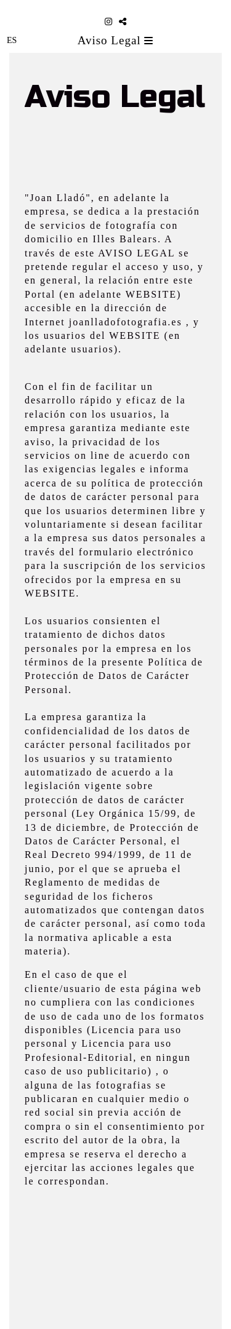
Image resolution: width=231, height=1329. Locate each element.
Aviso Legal (116, 40)
